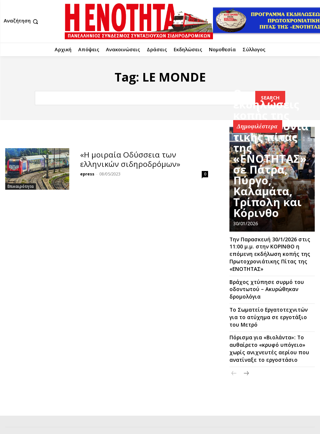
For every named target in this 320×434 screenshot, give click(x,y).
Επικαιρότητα (20, 186)
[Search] (270, 98)
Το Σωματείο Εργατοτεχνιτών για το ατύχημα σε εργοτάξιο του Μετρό (270, 306)
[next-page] (246, 354)
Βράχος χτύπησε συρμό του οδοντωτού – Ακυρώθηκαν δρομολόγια (260, 283)
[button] (22, 21)
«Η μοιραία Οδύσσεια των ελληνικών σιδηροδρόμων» (135, 158)
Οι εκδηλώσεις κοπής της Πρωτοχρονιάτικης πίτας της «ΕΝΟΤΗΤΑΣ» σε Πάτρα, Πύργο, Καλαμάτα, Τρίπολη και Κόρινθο (273, 203)
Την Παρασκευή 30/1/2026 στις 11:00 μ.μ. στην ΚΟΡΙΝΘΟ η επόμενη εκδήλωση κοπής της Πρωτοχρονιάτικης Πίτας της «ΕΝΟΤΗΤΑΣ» (269, 252)
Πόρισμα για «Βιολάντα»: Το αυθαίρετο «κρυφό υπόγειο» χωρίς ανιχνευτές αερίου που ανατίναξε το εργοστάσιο (270, 331)
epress (87, 171)
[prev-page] (234, 354)
